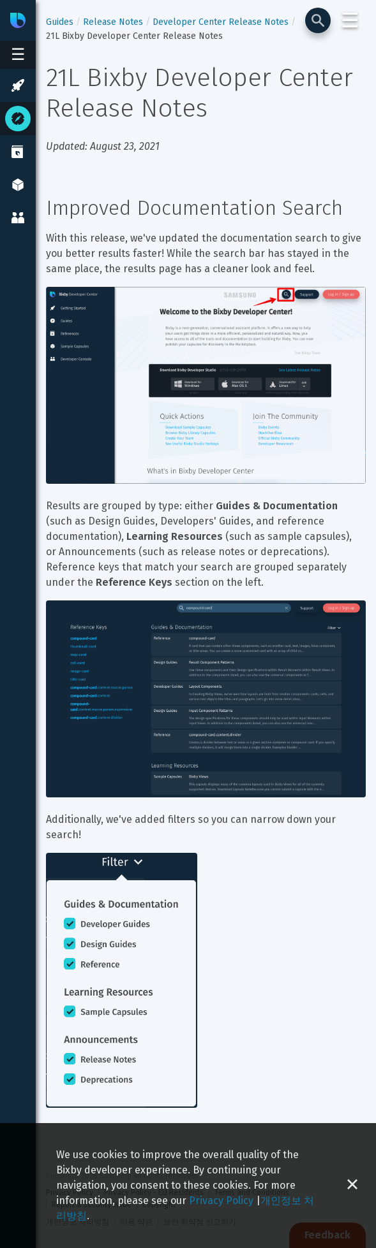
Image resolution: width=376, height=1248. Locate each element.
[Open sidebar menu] (18, 55)
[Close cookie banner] (352, 1185)
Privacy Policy (221, 1200)
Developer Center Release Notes (221, 22)
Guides (59, 22)
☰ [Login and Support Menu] (350, 20)
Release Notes (113, 22)
